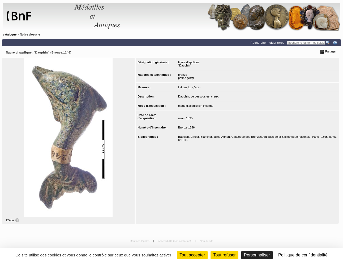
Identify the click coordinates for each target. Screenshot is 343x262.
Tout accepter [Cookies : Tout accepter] (192, 255)
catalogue (9, 34)
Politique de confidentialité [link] (303, 255)
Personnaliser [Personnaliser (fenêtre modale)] (257, 255)
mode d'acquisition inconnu (195, 105)
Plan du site (206, 240)
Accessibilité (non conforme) (175, 240)
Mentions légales (140, 240)
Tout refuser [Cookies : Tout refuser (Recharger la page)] (224, 255)
